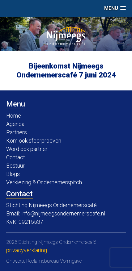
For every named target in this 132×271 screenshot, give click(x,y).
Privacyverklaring (26, 250)
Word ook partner (27, 149)
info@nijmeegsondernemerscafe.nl (63, 213)
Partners (16, 132)
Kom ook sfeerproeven (33, 140)
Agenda (15, 124)
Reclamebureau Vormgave (54, 261)
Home (13, 115)
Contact (15, 157)
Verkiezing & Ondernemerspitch (44, 182)
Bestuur (15, 165)
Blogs (13, 174)
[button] (115, 8)
